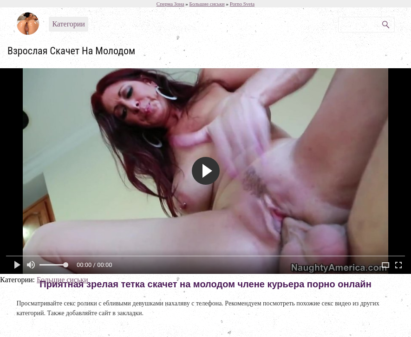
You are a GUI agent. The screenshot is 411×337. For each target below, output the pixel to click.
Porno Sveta (242, 3)
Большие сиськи (62, 280)
